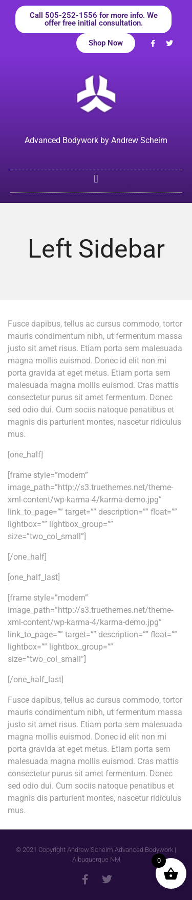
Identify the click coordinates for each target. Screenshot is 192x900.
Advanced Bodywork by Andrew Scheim (96, 140)
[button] (96, 178)
